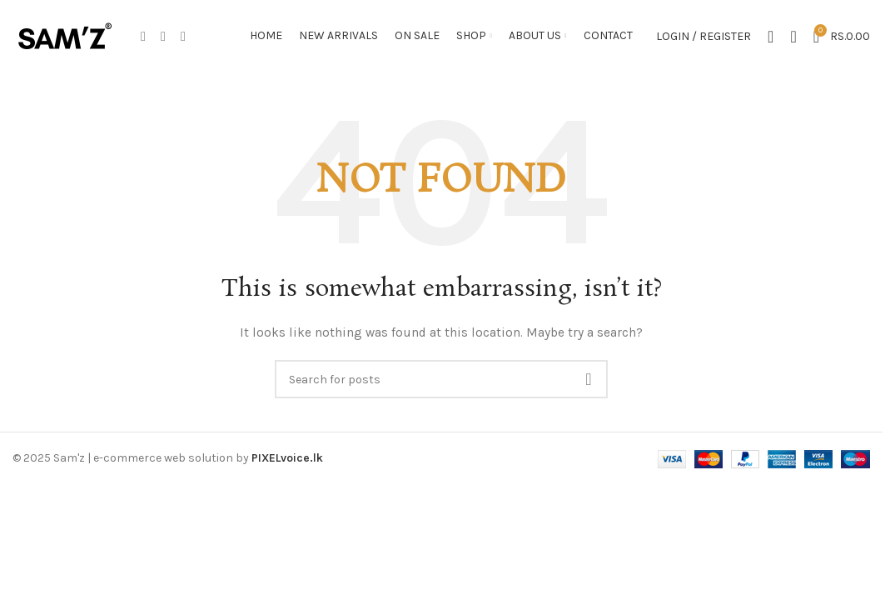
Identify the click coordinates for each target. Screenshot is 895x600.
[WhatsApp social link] (183, 37)
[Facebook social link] (143, 37)
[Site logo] (64, 36)
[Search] (793, 37)
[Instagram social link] (163, 37)
